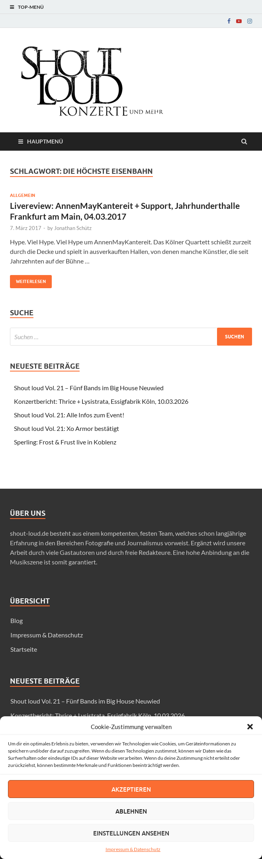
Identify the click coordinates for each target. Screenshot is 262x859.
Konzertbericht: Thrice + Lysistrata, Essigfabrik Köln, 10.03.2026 (101, 401)
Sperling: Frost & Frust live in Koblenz (65, 442)
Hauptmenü (45, 141)
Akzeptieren (131, 789)
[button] (250, 727)
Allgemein (22, 195)
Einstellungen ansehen (131, 833)
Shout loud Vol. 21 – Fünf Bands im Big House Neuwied (89, 387)
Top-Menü (31, 7)
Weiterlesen (28, 279)
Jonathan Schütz (73, 228)
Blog (16, 620)
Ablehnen (131, 811)
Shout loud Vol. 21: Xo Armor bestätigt (66, 428)
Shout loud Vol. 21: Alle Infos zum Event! (69, 415)
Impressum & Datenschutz (133, 849)
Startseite (23, 649)
